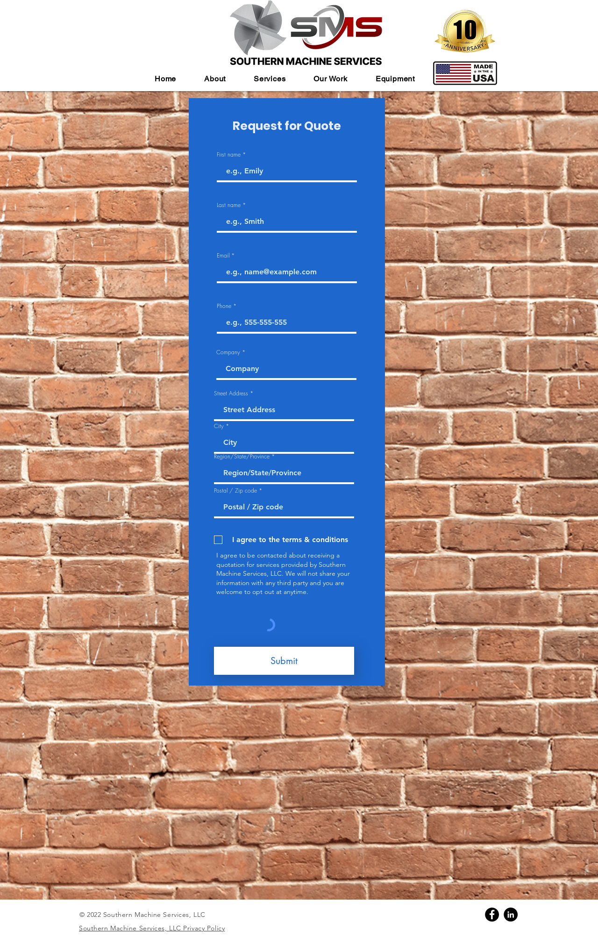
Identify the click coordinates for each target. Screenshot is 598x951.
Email (223, 255)
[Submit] (284, 661)
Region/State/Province (242, 456)
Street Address (231, 393)
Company (228, 352)
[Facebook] (492, 915)
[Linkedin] (511, 915)
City (219, 426)
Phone (224, 306)
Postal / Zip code (235, 490)
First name (229, 154)
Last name (229, 205)
